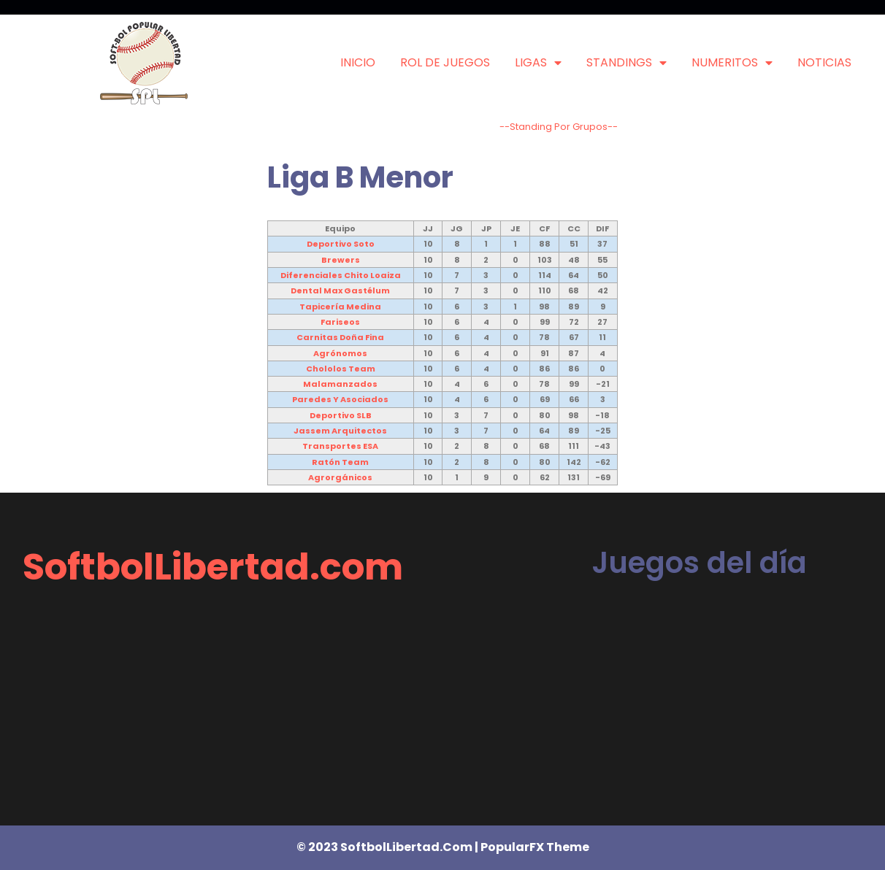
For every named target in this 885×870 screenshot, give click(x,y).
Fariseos (340, 322)
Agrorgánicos (340, 477)
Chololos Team (340, 368)
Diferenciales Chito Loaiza (340, 275)
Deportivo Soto (341, 244)
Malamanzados (340, 384)
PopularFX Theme (534, 847)
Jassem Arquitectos (340, 430)
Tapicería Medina (340, 306)
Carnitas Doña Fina (340, 337)
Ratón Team (340, 462)
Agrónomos (340, 353)
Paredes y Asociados (340, 399)
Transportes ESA (340, 446)
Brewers (340, 260)
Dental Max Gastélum (340, 290)
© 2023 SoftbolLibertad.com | (388, 847)
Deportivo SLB (341, 415)
